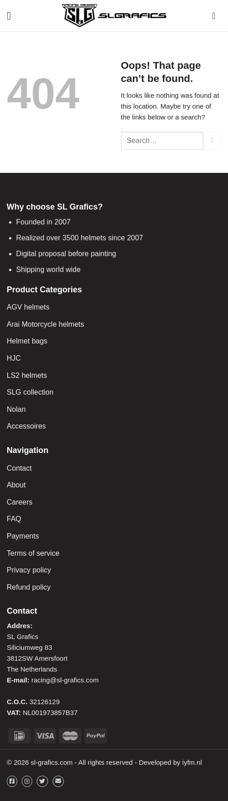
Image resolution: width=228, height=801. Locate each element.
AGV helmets (28, 307)
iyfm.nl (192, 762)
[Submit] (212, 141)
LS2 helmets (27, 375)
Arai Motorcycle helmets (45, 324)
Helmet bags (27, 341)
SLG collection (30, 392)
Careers (20, 502)
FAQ (14, 519)
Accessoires (26, 426)
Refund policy (29, 587)
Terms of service (33, 553)
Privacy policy (29, 570)
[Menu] (12, 16)
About (16, 485)
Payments (23, 536)
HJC (14, 358)
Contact (19, 468)
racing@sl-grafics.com (65, 680)
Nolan (16, 409)
